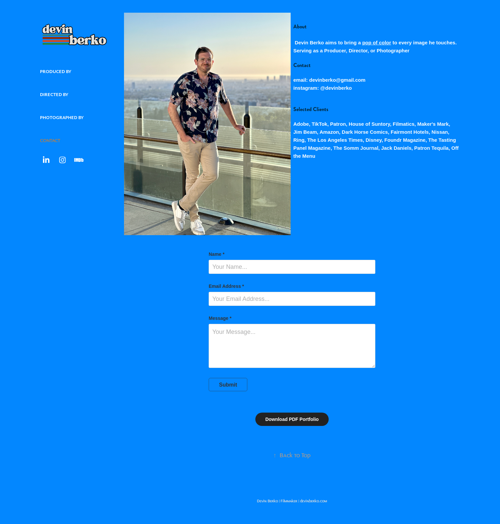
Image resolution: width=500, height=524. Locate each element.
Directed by (54, 94)
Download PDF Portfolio (292, 419)
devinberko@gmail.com (337, 80)
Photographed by (62, 117)
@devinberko (336, 88)
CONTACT (50, 140)
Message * (220, 318)
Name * (216, 254)
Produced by (55, 71)
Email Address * (226, 286)
